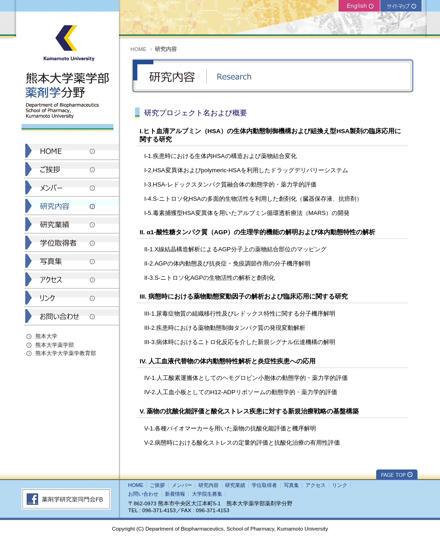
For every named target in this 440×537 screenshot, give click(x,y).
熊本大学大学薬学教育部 (65, 353)
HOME (138, 49)
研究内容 (208, 485)
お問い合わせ (143, 494)
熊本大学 (46, 336)
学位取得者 (264, 485)
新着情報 (175, 494)
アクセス (315, 485)
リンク (339, 485)
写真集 (291, 485)
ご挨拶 (157, 485)
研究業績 (235, 485)
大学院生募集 (207, 494)
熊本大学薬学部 (54, 345)
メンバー (182, 485)
